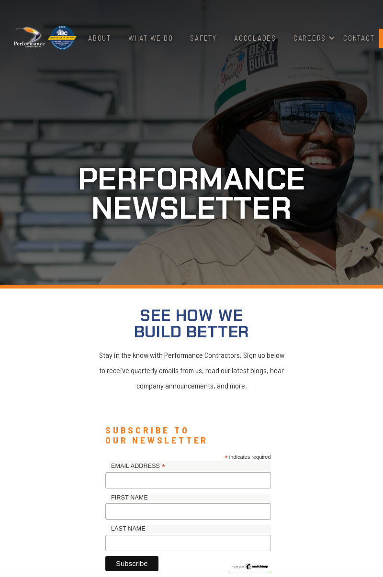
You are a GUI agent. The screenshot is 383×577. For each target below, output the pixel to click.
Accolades (255, 37)
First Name (129, 497)
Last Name (128, 528)
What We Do (150, 37)
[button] (309, 38)
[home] (29, 38)
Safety (203, 37)
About (99, 37)
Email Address (138, 466)
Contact (358, 37)
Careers (309, 37)
